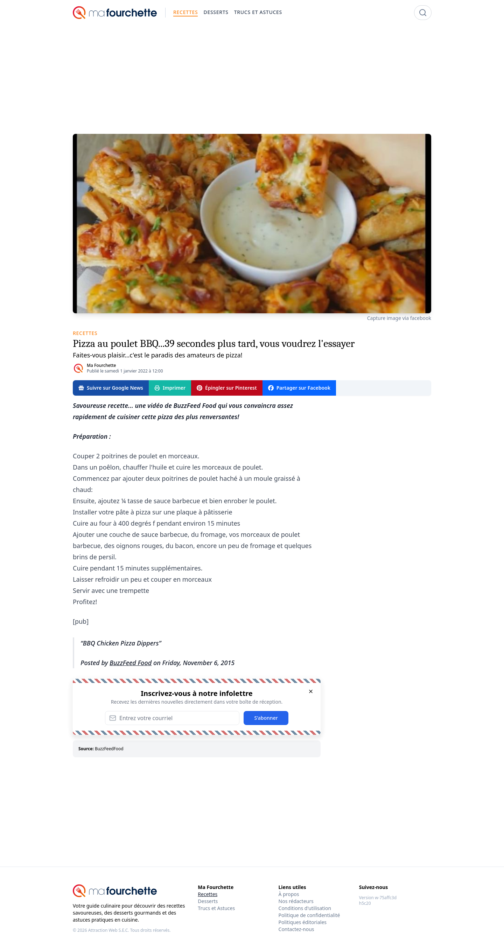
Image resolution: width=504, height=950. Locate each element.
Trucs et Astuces (216, 908)
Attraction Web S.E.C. (108, 930)
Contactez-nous (296, 929)
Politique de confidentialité (309, 915)
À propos (289, 894)
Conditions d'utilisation (305, 908)
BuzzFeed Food (131, 662)
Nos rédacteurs (296, 901)
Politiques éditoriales (303, 922)
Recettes (207, 894)
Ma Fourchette (101, 365)
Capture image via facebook (399, 318)
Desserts (208, 901)
